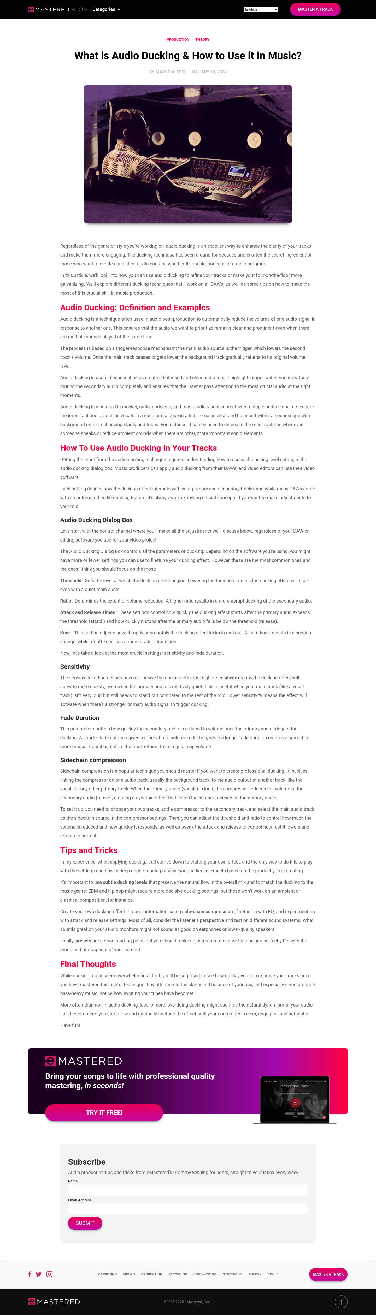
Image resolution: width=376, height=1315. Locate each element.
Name (73, 1181)
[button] (106, 9)
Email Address (80, 1200)
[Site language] (261, 9)
